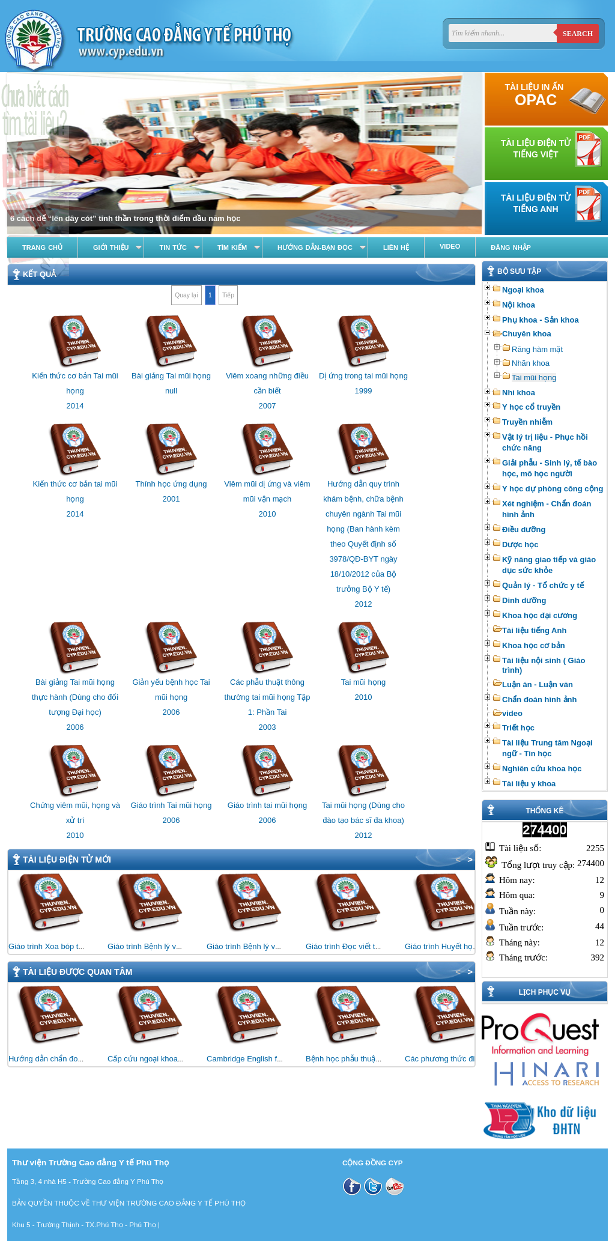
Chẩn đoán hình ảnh (539, 699)
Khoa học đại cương (539, 615)
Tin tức (172, 247)
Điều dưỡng (523, 529)
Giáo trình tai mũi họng (267, 805)
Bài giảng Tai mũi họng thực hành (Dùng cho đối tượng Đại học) (75, 697)
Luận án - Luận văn (537, 684)
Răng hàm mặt (537, 349)
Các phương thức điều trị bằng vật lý (468, 1058)
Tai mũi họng (534, 377)
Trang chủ (42, 247)
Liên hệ (396, 247)
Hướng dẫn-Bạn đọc (315, 247)
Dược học (520, 544)
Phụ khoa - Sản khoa (540, 319)
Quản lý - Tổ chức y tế (543, 585)
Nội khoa (518, 304)
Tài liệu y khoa (529, 783)
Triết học (518, 727)
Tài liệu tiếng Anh (534, 630)
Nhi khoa (518, 392)
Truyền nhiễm (527, 421)
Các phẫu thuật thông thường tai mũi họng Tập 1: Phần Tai (267, 697)
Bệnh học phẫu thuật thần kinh (358, 1058)
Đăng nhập (511, 247)
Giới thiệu (111, 247)
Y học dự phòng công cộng (552, 488)
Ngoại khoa (523, 289)
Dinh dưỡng (524, 600)
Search (578, 33)
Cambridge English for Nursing (260, 1058)
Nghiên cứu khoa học (542, 768)
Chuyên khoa (526, 333)
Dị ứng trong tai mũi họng (363, 375)
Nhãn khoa (531, 363)
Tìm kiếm (232, 247)
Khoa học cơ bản (533, 645)
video (512, 713)
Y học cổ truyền (531, 406)
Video (450, 246)
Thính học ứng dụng (171, 483)
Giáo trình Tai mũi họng (171, 805)
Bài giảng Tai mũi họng (171, 375)
